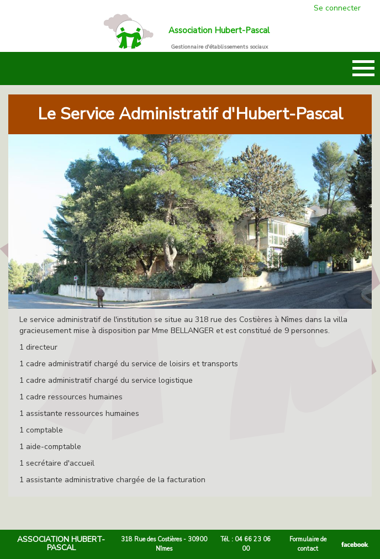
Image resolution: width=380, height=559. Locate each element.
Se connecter (337, 8)
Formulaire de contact (307, 544)
